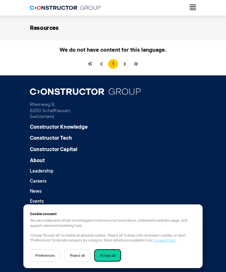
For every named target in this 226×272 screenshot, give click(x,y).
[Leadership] (41, 171)
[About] (41, 160)
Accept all (108, 255)
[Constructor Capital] (59, 149)
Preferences (45, 255)
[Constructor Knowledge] (59, 126)
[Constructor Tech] (59, 137)
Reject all (77, 255)
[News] (41, 191)
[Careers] (41, 181)
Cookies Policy (165, 240)
